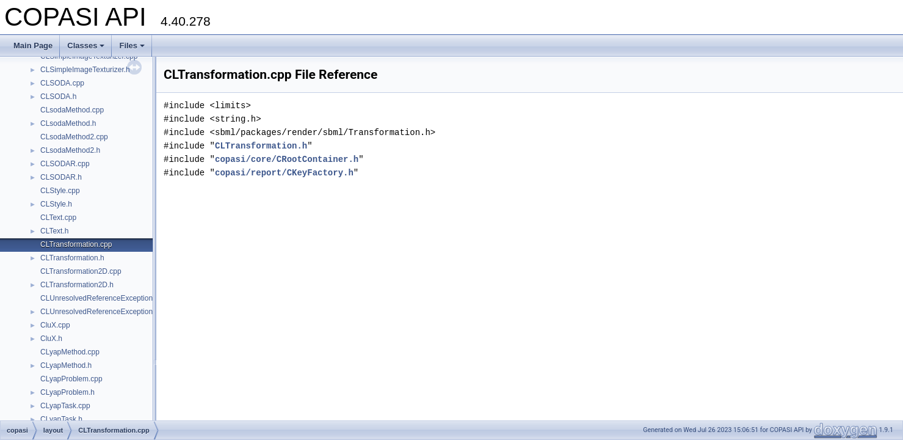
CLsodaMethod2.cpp (74, 137)
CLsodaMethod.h (68, 123)
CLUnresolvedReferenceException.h (99, 311)
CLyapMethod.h (66, 365)
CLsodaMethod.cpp (72, 110)
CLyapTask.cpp (65, 406)
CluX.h (51, 338)
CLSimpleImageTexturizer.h (85, 69)
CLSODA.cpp (62, 83)
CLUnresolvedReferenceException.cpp (103, 298)
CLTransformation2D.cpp (80, 271)
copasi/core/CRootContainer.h (286, 159)
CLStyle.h (56, 204)
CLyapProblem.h (67, 392)
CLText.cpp (58, 217)
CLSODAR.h (61, 177)
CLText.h (54, 231)
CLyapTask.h (61, 419)
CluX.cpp (55, 325)
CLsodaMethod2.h (70, 150)
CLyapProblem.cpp (71, 379)
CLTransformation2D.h (77, 284)
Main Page (33, 45)
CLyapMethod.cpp (70, 352)
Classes (85, 45)
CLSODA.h (58, 96)
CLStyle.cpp (60, 190)
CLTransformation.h (72, 258)
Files (132, 45)
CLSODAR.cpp (65, 164)
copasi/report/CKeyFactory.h (284, 172)
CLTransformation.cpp (76, 244)
